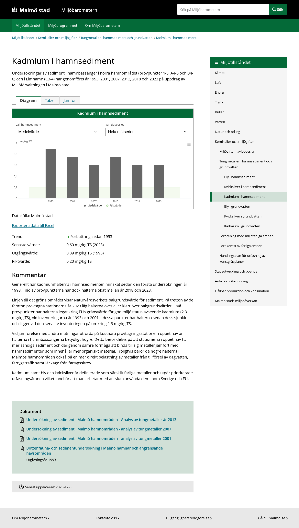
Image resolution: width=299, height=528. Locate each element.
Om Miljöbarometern (102, 25)
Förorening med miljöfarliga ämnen (246, 236)
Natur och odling (227, 131)
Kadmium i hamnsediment (176, 37)
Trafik (219, 102)
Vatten (220, 122)
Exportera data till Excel (33, 225)
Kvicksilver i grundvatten (242, 216)
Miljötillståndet (28, 25)
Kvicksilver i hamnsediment (245, 186)
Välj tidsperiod (115, 124)
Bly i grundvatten (237, 206)
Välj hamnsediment (28, 124)
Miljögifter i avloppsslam (237, 151)
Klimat (220, 72)
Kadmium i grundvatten (242, 226)
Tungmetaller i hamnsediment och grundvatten (116, 37)
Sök (280, 9)
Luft (218, 82)
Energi (220, 92)
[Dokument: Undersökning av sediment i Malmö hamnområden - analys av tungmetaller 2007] (102, 430)
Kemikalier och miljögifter (57, 37)
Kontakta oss (106, 518)
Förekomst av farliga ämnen (240, 245)
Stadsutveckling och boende (236, 271)
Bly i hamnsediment (239, 177)
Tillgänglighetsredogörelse (187, 518)
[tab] (28, 100)
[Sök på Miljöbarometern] (223, 9)
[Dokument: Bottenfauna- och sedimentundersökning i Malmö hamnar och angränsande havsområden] (102, 455)
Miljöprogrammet (62, 25)
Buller (219, 112)
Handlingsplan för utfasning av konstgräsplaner (242, 258)
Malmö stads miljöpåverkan (236, 301)
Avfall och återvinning (231, 281)
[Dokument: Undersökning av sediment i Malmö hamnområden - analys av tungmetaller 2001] (102, 439)
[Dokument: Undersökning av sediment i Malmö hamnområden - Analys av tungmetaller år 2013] (102, 420)
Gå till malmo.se (271, 518)
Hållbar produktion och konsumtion (242, 291)
